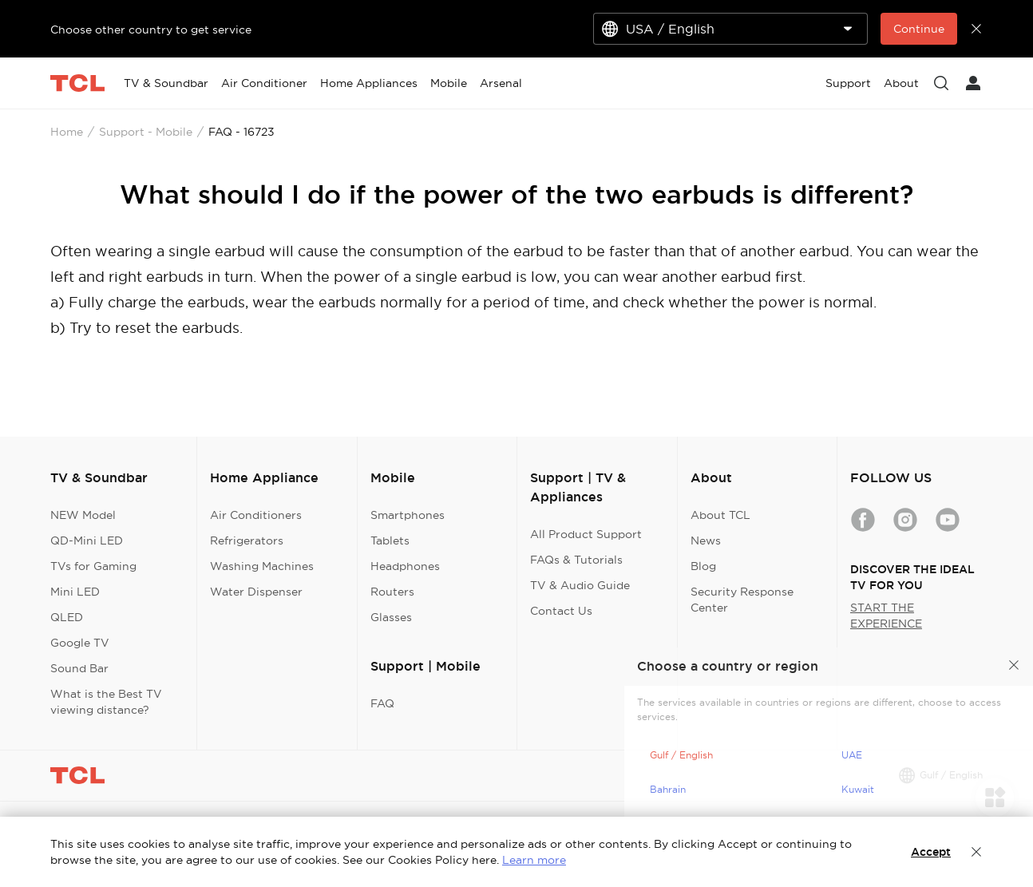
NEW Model (83, 515)
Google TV (79, 643)
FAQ (382, 703)
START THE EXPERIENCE (886, 615)
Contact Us (561, 611)
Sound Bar (79, 668)
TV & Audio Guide (580, 585)
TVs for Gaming (93, 566)
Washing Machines (262, 566)
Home (66, 132)
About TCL (720, 515)
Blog (703, 566)
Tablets (390, 540)
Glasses (391, 617)
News (706, 540)
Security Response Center (742, 599)
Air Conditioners (256, 515)
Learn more (534, 860)
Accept (931, 852)
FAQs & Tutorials (576, 559)
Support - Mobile (145, 132)
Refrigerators (246, 540)
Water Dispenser (256, 591)
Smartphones (407, 515)
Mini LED (75, 591)
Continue (918, 29)
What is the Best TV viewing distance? (106, 702)
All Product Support (586, 534)
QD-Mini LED (86, 540)
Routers (392, 591)
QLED (66, 617)
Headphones (405, 566)
